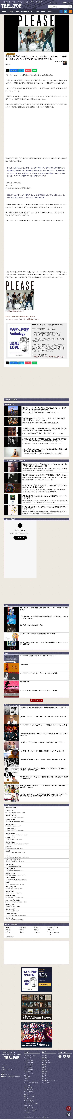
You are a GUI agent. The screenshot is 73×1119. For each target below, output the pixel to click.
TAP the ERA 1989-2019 (37, 857)
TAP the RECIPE (37, 906)
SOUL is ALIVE (37, 902)
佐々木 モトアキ (53, 924)
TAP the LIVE (37, 888)
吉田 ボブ (37, 929)
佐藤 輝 (22, 926)
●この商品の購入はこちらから (15, 312)
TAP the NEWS (37, 839)
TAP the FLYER (37, 870)
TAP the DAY (37, 861)
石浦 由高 (23, 924)
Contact (69, 3)
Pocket (28, 71)
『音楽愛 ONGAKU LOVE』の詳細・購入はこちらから (48, 358)
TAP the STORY (37, 835)
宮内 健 (8, 929)
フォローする (20, 534)
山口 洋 (22, 929)
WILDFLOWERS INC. (31, 1113)
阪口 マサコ (37, 924)
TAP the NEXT (37, 808)
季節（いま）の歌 (37, 884)
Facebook (13, 71)
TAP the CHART (37, 866)
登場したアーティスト (24, 13)
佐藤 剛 (8, 65)
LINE (34, 71)
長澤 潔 (36, 926)
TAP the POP (9, 933)
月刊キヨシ (37, 844)
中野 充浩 (51, 926)
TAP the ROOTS (37, 826)
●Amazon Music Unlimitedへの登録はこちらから (20, 317)
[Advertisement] (36, 383)
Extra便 (37, 848)
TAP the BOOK (37, 875)
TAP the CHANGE (37, 812)
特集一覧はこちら (36, 696)
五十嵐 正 (8, 924)
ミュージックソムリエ (37, 911)
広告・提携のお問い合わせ (12, 1073)
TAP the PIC (37, 915)
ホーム (4, 13)
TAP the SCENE (37, 817)
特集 (11, 13)
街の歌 (37, 879)
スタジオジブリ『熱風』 (37, 897)
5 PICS (37, 853)
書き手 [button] (50, 13)
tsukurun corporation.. (41, 1116)
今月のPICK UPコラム (12, 804)
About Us (53, 3)
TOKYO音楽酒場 (37, 893)
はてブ (21, 71)
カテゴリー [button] (40, 13)
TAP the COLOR (37, 821)
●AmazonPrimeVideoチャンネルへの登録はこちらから (22, 320)
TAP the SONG (37, 830)
